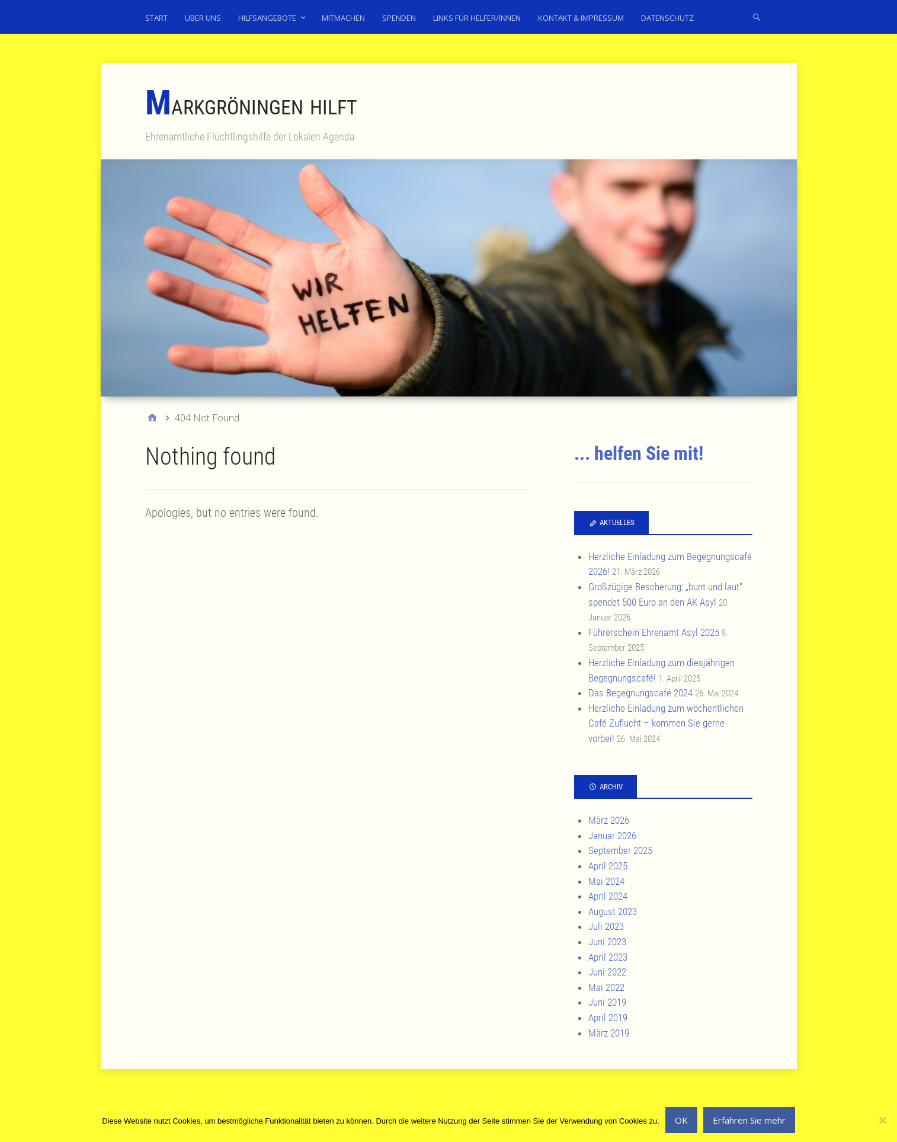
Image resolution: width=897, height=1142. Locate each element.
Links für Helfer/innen (477, 17)
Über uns (203, 17)
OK (681, 1120)
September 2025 (620, 850)
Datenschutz (667, 17)
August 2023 (612, 911)
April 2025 (607, 866)
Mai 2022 (606, 987)
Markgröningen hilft (251, 104)
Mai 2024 (606, 881)
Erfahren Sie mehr (749, 1120)
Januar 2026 (612, 836)
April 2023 (607, 957)
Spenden (399, 17)
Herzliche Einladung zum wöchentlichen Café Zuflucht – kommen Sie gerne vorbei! (666, 723)
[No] (882, 1120)
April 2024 (607, 896)
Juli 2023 (606, 926)
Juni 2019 (607, 1002)
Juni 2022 (607, 972)
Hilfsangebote (267, 17)
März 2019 (608, 1033)
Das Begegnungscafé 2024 (640, 693)
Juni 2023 (607, 942)
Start (156, 17)
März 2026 (608, 820)
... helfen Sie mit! (638, 453)
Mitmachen (343, 17)
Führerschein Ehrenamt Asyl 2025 (653, 632)
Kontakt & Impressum (581, 17)
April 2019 (607, 1017)
